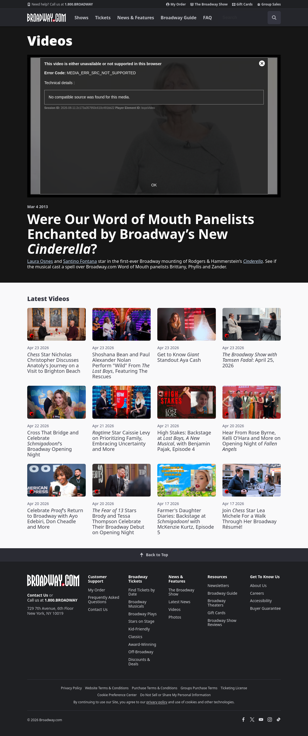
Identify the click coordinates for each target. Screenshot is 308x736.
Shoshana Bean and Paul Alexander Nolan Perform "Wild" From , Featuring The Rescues (121, 365)
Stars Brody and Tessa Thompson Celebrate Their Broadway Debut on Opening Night (118, 521)
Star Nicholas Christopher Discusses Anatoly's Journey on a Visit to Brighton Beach (53, 362)
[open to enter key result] (274, 17)
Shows (82, 17)
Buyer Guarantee (265, 608)
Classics (135, 636)
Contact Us (37, 595)
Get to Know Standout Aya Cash (179, 357)
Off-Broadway (140, 651)
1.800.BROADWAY (60, 4)
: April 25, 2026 (249, 360)
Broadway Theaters (217, 603)
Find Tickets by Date (141, 592)
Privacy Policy (71, 688)
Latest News (180, 601)
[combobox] (249, 17)
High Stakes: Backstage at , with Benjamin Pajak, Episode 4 (184, 440)
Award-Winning (142, 644)
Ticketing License (234, 688)
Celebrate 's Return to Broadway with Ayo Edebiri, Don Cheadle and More (55, 518)
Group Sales (269, 4)
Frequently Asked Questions (103, 599)
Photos (175, 617)
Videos (175, 609)
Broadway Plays (142, 613)
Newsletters (218, 585)
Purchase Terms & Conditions (154, 688)
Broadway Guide (178, 17)
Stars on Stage (141, 621)
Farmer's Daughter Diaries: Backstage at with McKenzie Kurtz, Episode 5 (185, 521)
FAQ (207, 17)
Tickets (103, 17)
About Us (258, 585)
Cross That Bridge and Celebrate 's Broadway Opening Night (53, 443)
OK (154, 185)
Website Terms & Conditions (106, 688)
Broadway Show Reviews (222, 622)
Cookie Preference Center (117, 695)
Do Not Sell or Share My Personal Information (175, 695)
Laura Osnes (40, 261)
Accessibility (261, 600)
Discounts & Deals (139, 661)
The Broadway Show (209, 4)
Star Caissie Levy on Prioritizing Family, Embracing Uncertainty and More (121, 440)
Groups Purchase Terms (199, 688)
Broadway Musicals (137, 604)
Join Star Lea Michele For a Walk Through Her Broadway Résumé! (249, 518)
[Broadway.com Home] (46, 17)
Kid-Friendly (139, 629)
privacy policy (156, 702)
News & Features (135, 17)
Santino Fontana (80, 261)
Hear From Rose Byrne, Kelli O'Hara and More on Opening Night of (251, 440)
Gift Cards (242, 4)
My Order (176, 4)
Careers (257, 593)
